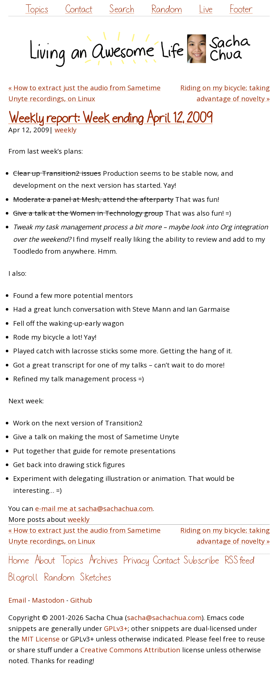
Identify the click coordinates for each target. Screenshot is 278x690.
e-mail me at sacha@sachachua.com (94, 508)
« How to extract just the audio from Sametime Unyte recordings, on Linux (84, 93)
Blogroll (23, 577)
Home (18, 560)
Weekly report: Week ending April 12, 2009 (110, 118)
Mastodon (48, 599)
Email (17, 599)
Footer (241, 9)
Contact (78, 9)
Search (121, 9)
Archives (103, 560)
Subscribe (201, 560)
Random (166, 9)
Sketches (95, 577)
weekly (65, 129)
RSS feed (239, 560)
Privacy (136, 560)
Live (205, 9)
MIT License (40, 638)
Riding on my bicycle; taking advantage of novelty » (225, 93)
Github (81, 599)
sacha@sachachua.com (164, 617)
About (44, 560)
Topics (36, 9)
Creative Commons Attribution (130, 649)
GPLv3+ (116, 628)
